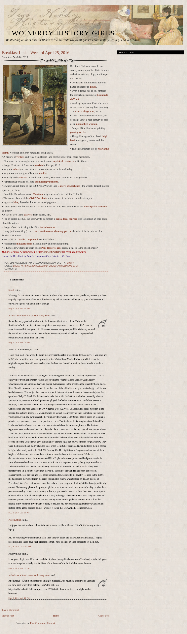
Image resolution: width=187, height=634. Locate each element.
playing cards (77, 131)
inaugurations (24, 243)
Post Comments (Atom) (42, 622)
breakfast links (22, 266)
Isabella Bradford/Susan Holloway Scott (56, 266)
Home (56, 615)
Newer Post (8, 615)
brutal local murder (66, 218)
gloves (93, 86)
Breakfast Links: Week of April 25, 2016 (35, 52)
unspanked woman (86, 123)
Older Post (103, 615)
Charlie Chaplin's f (27, 239)
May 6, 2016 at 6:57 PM (19, 568)
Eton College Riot (84, 111)
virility (20, 156)
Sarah (12, 289)
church (23, 177)
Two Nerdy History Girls (61, 33)
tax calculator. (48, 227)
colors (16, 169)
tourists (38, 165)
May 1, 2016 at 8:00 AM (19, 309)
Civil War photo (38, 198)
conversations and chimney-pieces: (53, 231)
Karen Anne (15, 519)
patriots (28, 214)
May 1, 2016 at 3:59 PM (19, 513)
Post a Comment (10, 609)
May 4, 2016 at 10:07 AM (20, 547)
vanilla (43, 173)
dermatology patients (46, 181)
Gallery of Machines (68, 185)
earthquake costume (95, 206)
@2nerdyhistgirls (52, 251)
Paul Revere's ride (51, 247)
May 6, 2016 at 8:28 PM (19, 598)
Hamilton (38, 193)
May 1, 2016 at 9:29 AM (19, 343)
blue (16, 202)
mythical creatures (63, 160)
